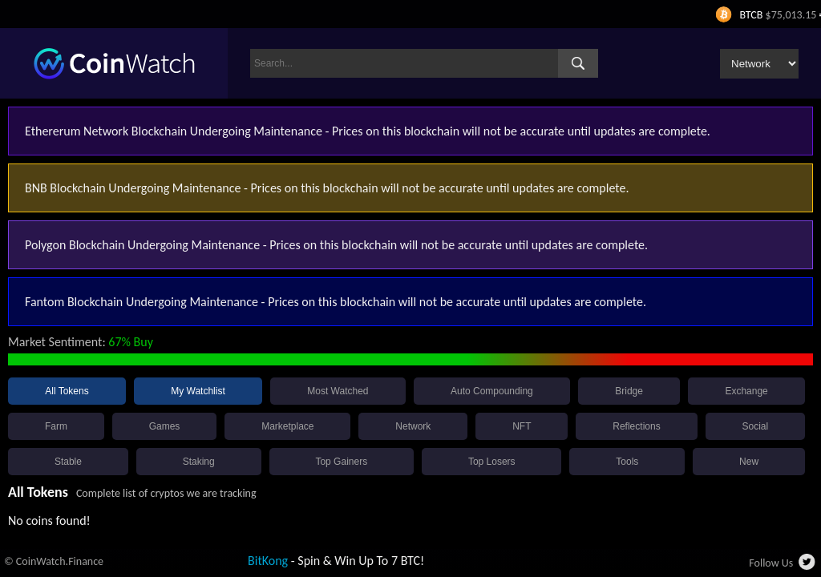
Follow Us (771, 563)
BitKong (268, 560)
